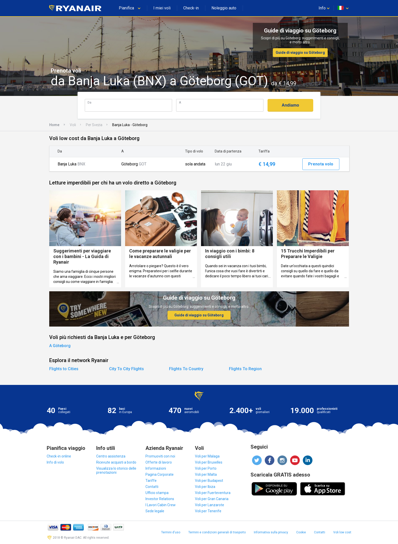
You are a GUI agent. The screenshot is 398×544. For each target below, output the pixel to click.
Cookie (301, 532)
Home (54, 125)
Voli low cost (342, 532)
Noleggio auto (223, 8)
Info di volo (55, 462)
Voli (73, 125)
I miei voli (162, 8)
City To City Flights (126, 368)
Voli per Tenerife (208, 511)
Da (89, 102)
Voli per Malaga (207, 456)
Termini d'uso (170, 532)
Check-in (191, 8)
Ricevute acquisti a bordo (116, 462)
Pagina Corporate (159, 474)
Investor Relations (159, 499)
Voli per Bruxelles (208, 462)
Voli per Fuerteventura (212, 493)
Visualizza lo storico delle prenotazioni (116, 470)
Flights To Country (186, 368)
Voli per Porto (206, 468)
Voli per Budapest (209, 481)
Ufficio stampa (157, 493)
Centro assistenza (110, 456)
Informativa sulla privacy (271, 532)
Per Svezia (94, 125)
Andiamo (290, 105)
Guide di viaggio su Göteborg (300, 52)
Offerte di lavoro (158, 462)
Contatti (151, 487)
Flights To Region (245, 368)
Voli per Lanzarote (209, 505)
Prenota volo (320, 164)
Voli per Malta (206, 474)
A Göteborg (60, 345)
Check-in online (59, 456)
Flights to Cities (63, 368)
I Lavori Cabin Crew (160, 505)
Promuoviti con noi (160, 456)
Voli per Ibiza (205, 487)
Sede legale (154, 511)
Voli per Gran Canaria (211, 499)
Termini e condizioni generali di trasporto (217, 532)
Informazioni (155, 468)
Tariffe (151, 481)
